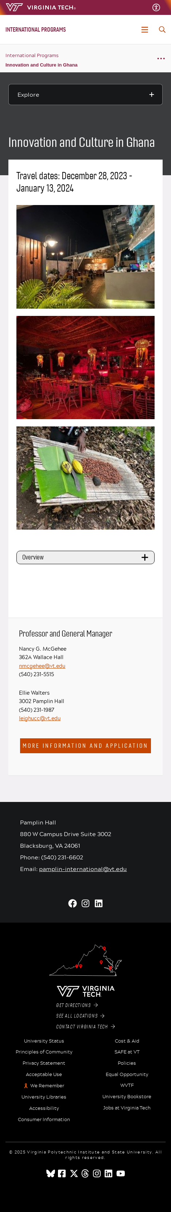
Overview (86, 557)
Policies (127, 1063)
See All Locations (80, 1016)
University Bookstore (126, 1096)
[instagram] (97, 1173)
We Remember (47, 1085)
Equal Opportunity (127, 1074)
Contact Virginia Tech (85, 1027)
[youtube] (120, 1173)
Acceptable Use (44, 1074)
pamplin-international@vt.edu (83, 868)
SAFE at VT (127, 1052)
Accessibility (44, 1108)
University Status (44, 1041)
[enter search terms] (162, 29)
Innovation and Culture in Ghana (41, 65)
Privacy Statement (44, 1063)
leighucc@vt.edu (40, 718)
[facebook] (62, 1173)
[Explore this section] (85, 94)
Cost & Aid (127, 1041)
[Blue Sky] (50, 1173)
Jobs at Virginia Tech (127, 1108)
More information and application (85, 745)
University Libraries (44, 1097)
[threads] (85, 1173)
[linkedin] (109, 1173)
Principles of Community (44, 1052)
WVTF (127, 1085)
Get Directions (77, 1005)
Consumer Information (44, 1119)
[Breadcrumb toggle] (161, 58)
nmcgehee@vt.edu (42, 666)
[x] (74, 1173)
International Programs (32, 55)
